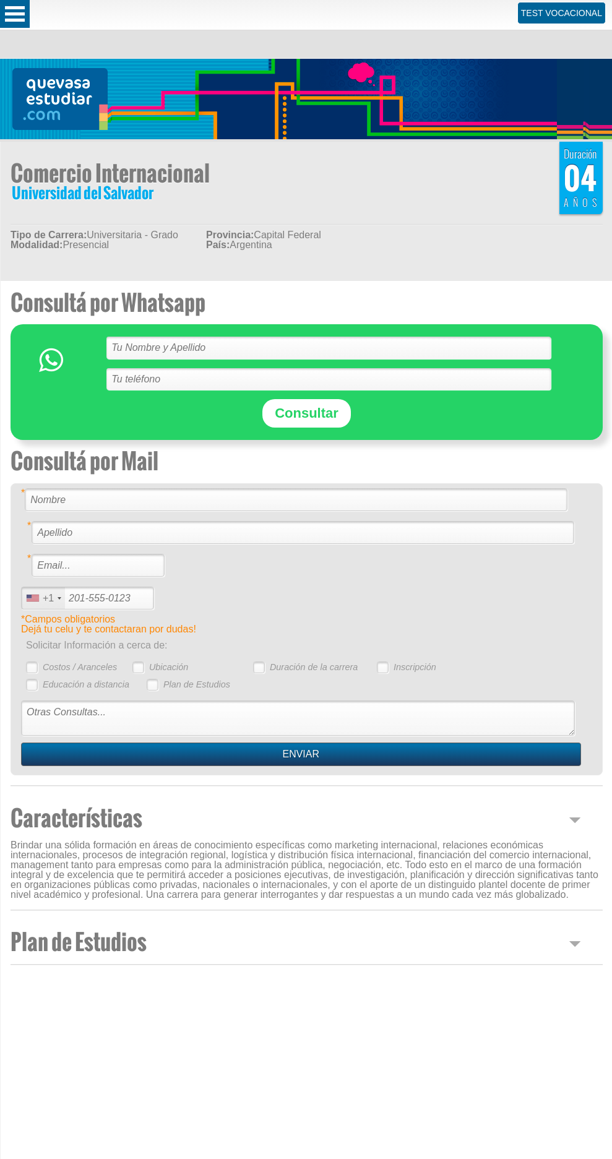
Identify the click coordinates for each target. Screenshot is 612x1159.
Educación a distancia (86, 684)
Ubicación (168, 667)
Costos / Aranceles (80, 667)
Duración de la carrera (314, 667)
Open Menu (15, 14)
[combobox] (43, 598)
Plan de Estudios (196, 684)
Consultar (306, 413)
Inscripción (415, 667)
